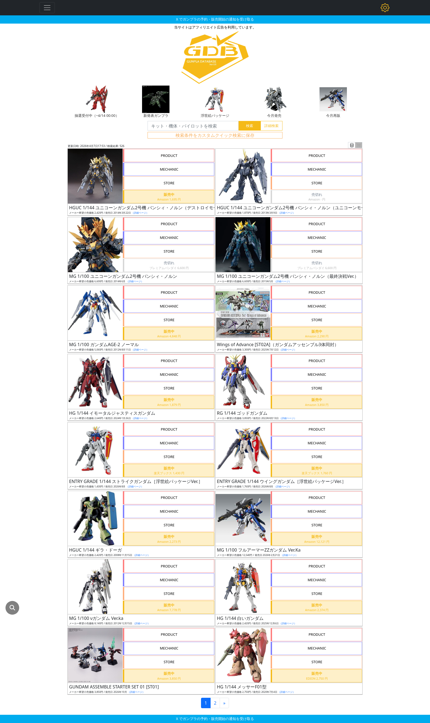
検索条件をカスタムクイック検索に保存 (215, 135)
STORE (169, 182)
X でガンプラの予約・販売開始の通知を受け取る (215, 19)
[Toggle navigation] (47, 7)
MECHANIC (169, 169)
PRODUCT (169, 155)
